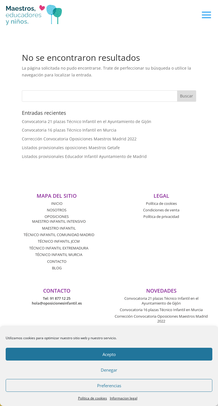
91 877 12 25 (60, 298)
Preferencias (109, 385)
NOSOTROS (56, 210)
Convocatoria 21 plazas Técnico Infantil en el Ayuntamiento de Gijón (86, 121)
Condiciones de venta (161, 210)
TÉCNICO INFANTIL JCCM (59, 241)
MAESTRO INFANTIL (59, 228)
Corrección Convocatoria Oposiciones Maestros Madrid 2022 (79, 138)
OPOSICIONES (57, 216)
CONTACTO (56, 261)
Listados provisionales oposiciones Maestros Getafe (71, 147)
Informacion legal (123, 398)
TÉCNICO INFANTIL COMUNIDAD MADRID (59, 234)
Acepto (109, 354)
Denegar (109, 370)
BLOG (57, 267)
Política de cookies (92, 398)
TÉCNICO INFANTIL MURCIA (58, 254)
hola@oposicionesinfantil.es (57, 303)
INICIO (56, 203)
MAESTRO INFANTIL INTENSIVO (59, 221)
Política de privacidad (161, 216)
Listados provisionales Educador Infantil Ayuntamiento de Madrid (84, 156)
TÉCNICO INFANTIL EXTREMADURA (58, 248)
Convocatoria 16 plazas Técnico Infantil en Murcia (69, 130)
